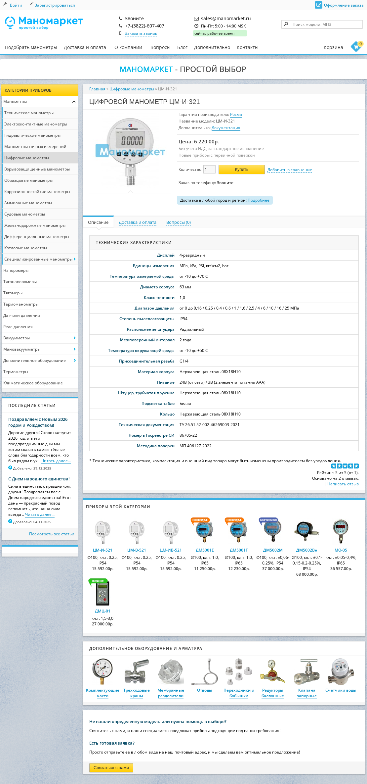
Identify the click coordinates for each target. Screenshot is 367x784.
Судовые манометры (24, 214)
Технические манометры (29, 113)
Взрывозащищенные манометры (37, 169)
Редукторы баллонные (273, 693)
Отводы (204, 690)
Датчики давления (21, 315)
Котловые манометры (25, 248)
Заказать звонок (141, 33)
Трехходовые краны (136, 693)
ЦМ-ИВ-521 (171, 550)
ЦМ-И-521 (102, 550)
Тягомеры (12, 293)
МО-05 (341, 550)
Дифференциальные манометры (36, 236)
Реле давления (18, 326)
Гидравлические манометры (32, 135)
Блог (182, 47)
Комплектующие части (102, 693)
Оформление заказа (344, 5)
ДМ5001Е (205, 550)
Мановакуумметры (21, 349)
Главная (97, 89)
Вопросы (160, 47)
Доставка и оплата (85, 47)
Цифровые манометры (26, 158)
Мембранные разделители (170, 693)
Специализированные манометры (38, 259)
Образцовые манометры (28, 180)
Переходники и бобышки (239, 693)
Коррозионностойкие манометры (37, 191)
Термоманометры (20, 304)
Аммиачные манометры (28, 203)
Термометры (15, 371)
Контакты (248, 47)
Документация (226, 127)
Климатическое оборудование (33, 383)
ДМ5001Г (239, 550)
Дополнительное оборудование (34, 360)
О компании (128, 47)
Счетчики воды (340, 690)
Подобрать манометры (31, 47)
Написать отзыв (343, 484)
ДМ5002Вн (306, 550)
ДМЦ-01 (102, 611)
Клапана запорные (307, 693)
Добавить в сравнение (289, 169)
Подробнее (258, 200)
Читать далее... (56, 461)
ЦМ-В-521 (136, 550)
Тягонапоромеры (20, 281)
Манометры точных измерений (35, 146)
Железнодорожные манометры (34, 225)
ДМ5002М (273, 550)
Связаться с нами (111, 767)
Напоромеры (15, 270)
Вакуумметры (16, 338)
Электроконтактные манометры (35, 124)
